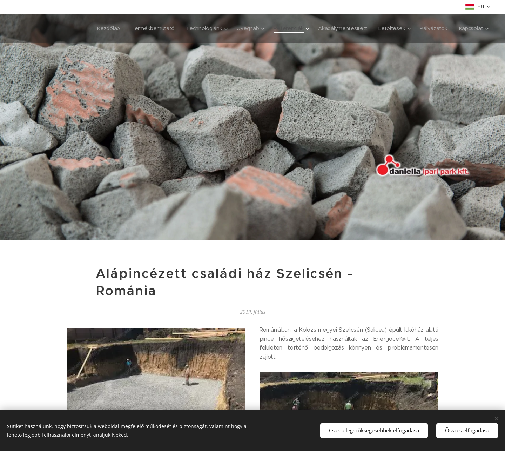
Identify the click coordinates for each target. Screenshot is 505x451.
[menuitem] (100, 28)
